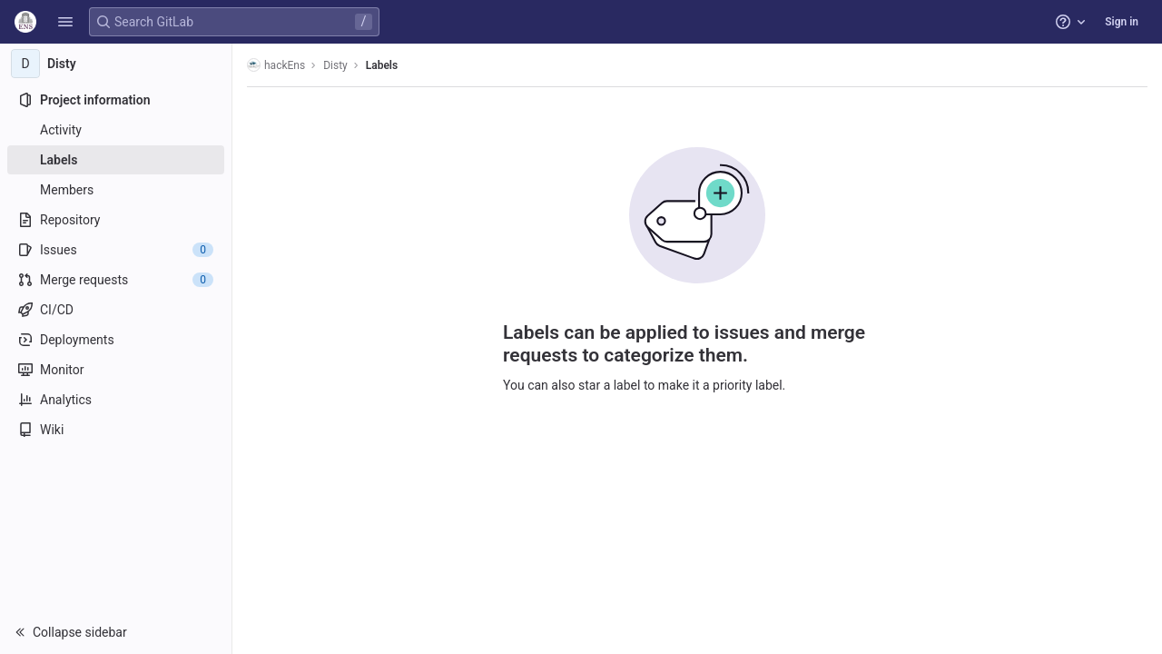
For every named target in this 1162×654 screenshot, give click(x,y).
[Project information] (115, 99)
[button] (65, 21)
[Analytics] (115, 399)
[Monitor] (115, 369)
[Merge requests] (115, 279)
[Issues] (115, 249)
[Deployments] (115, 339)
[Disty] (116, 63)
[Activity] (115, 129)
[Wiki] (115, 429)
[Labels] (115, 159)
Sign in (1121, 21)
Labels (382, 65)
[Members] (115, 189)
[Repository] (115, 219)
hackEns (276, 65)
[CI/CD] (115, 309)
